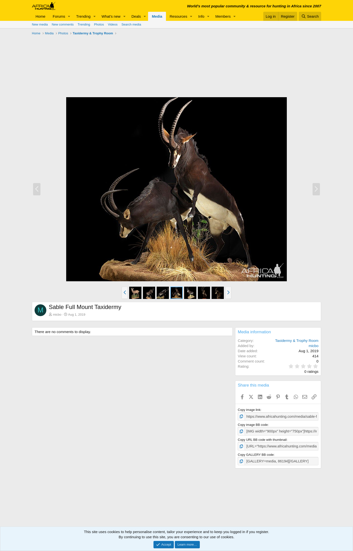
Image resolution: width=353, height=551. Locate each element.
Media (157, 16)
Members (223, 16)
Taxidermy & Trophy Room (296, 340)
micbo (57, 314)
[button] (69, 16)
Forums (59, 16)
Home (40, 16)
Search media (131, 24)
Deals (136, 16)
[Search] (310, 16)
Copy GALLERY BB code (256, 453)
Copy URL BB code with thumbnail (262, 438)
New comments (63, 24)
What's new (110, 16)
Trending (83, 16)
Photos (99, 24)
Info (201, 16)
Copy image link (249, 410)
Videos (113, 24)
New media (40, 24)
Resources (178, 16)
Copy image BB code (253, 424)
